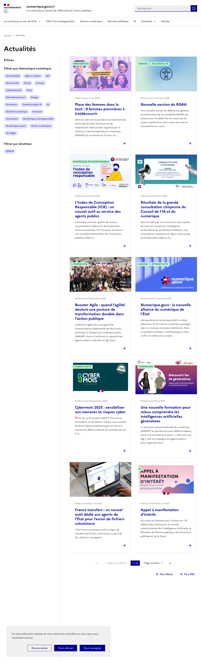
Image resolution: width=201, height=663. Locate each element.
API (47, 76)
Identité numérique (16, 111)
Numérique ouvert (16, 126)
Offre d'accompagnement (60, 21)
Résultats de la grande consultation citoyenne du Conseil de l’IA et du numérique (163, 209)
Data (29, 90)
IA (135, 21)
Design (34, 97)
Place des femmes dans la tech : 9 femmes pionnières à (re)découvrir (100, 109)
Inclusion (37, 111)
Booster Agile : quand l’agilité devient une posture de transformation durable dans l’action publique (100, 311)
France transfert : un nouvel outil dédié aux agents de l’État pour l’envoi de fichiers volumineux (99, 516)
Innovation (12, 119)
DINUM (10, 151)
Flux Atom (166, 574)
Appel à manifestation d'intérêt (160, 512)
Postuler (165, 21)
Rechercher (194, 8)
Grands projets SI (32, 104)
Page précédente (116, 563)
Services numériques (91, 21)
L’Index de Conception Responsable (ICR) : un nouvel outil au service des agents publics (98, 209)
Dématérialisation (16, 97)
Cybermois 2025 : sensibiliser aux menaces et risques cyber (100, 410)
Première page (96, 563)
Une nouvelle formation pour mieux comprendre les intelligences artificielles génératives (166, 414)
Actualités (146, 21)
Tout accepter (92, 648)
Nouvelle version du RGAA (164, 104)
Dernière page (170, 563)
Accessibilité (13, 76)
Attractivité (12, 83)
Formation (11, 104)
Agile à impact (33, 76)
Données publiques (118, 21)
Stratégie (11, 133)
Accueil (7, 35)
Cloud (27, 83)
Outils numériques (41, 126)
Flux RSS (189, 574)
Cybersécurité (13, 90)
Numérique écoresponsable (38, 119)
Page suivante (151, 563)
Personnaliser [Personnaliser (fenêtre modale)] (39, 648)
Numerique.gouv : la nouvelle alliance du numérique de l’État (166, 309)
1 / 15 (135, 563)
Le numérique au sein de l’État (20, 21)
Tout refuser (65, 648)
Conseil (40, 83)
